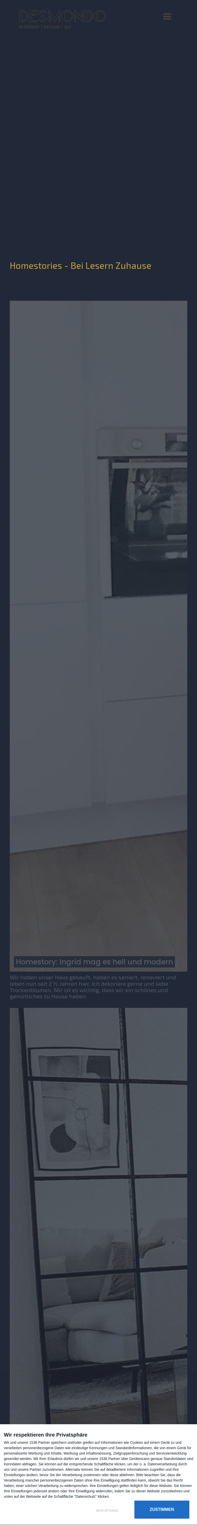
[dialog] (98, 1474)
